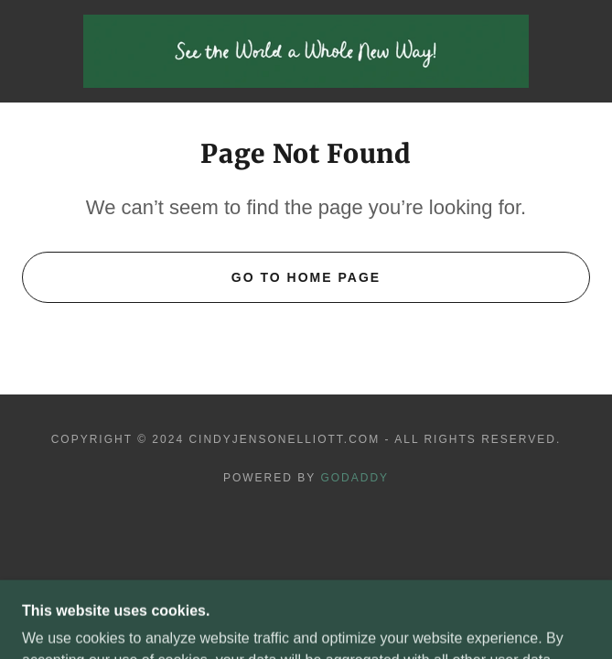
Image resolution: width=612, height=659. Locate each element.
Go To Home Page (306, 277)
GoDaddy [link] (354, 477)
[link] (306, 51)
